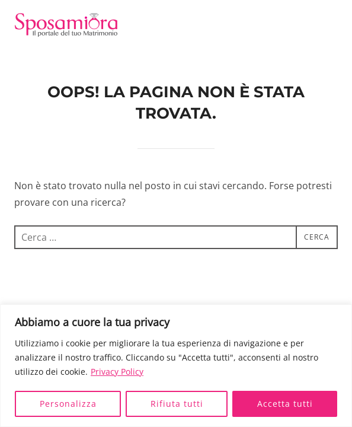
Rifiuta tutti (177, 403)
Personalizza (68, 403)
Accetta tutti (285, 403)
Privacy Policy (117, 371)
